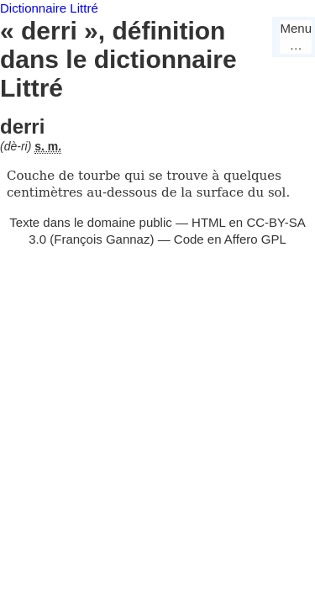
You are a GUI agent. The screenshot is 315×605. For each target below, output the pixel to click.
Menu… (296, 36)
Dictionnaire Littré (49, 8)
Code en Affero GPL (230, 239)
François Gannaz (102, 239)
